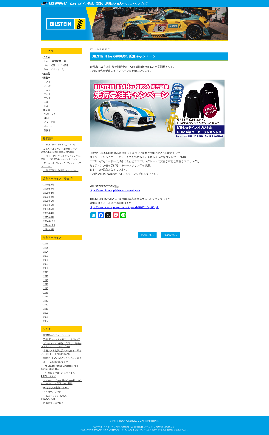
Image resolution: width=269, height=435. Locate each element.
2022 (45, 260)
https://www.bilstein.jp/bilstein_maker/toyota (115, 190)
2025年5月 (48, 209)
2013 (45, 296)
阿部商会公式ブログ (53, 403)
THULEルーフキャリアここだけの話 (61, 339)
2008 (45, 317)
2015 (45, 288)
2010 (45, 308)
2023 (45, 256)
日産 (46, 106)
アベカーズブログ (52, 391)
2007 (45, 321)
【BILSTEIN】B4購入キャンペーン (60, 170)
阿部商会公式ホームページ (56, 335)
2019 (45, 272)
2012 (45, 300)
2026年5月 (48, 188)
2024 (45, 252)
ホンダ (47, 94)
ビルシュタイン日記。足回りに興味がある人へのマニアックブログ (108, 3)
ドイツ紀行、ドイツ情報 (56, 65)
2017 (45, 280)
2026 (45, 243)
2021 (45, 264)
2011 (45, 304)
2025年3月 (48, 217)
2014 (45, 292)
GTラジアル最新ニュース (56, 387)
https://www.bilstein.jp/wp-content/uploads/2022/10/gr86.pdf (124, 207)
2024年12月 (49, 221)
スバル (47, 85)
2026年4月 (48, 193)
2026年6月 (48, 184)
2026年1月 (48, 201)
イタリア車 (49, 122)
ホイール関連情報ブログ (55, 362)
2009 (45, 313)
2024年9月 (48, 229)
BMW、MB (49, 114)
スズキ (47, 81)
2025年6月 (48, 205)
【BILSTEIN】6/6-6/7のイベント (59, 144)
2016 (45, 284)
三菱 (46, 102)
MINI (46, 118)
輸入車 (46, 110)
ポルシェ (48, 126)
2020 (45, 268)
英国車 (47, 130)
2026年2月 (48, 197)
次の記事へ (170, 235)
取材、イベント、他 (54, 69)
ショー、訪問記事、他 (54, 61)
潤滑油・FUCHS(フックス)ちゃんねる (62, 358)
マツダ (47, 98)
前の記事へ (147, 235)
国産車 (46, 77)
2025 (45, 247)
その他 (46, 73)
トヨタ (47, 89)
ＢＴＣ (46, 57)
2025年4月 (48, 213)
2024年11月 (49, 225)
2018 (45, 276)
